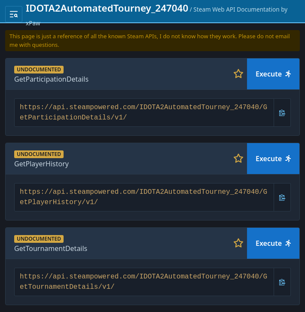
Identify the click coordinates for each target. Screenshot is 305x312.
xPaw (33, 23)
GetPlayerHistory (41, 163)
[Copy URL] (282, 112)
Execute (273, 74)
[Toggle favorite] (238, 73)
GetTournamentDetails (50, 248)
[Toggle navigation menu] (13, 14)
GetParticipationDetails (51, 79)
